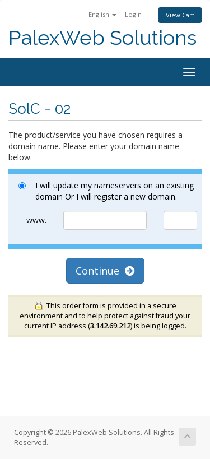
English (102, 14)
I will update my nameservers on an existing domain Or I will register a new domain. (106, 191)
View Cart (180, 15)
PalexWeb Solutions (102, 38)
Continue (105, 270)
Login (133, 14)
